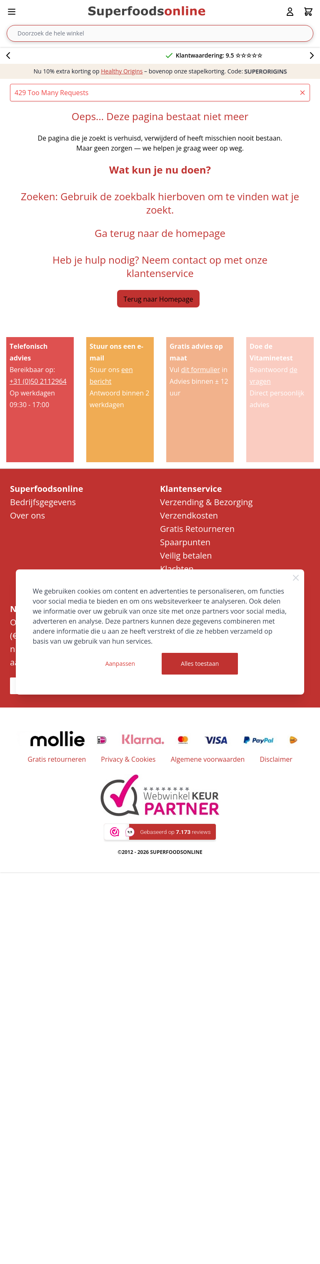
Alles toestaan (200, 663)
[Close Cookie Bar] (296, 578)
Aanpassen (120, 663)
